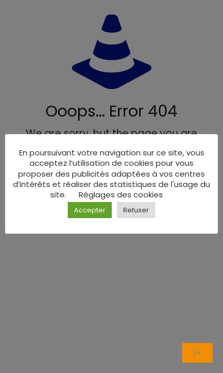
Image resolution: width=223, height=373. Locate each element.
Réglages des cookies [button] (121, 194)
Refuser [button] (136, 210)
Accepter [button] (90, 210)
